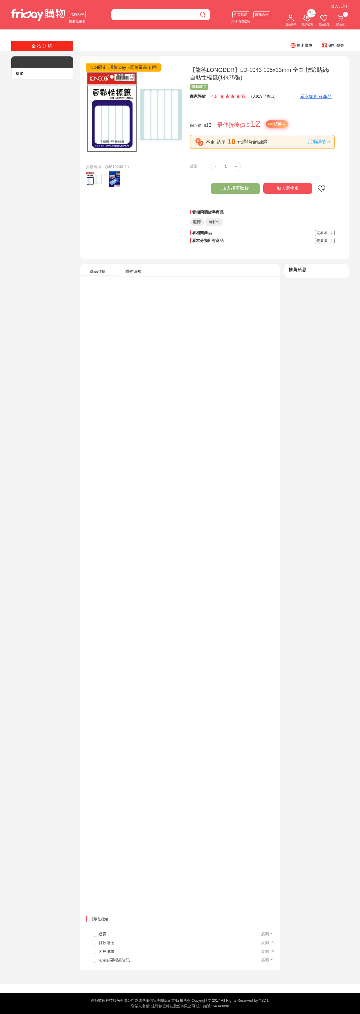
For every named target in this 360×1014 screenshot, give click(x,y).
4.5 (214, 96)
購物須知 (100, 919)
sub (19, 73)
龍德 (197, 221)
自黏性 (214, 221)
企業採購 (241, 15)
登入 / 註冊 (340, 6)
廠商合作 (262, 15)
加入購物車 (287, 188)
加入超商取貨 (235, 188)
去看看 (325, 232)
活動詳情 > (319, 141)
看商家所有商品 (316, 96)
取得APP (77, 14)
